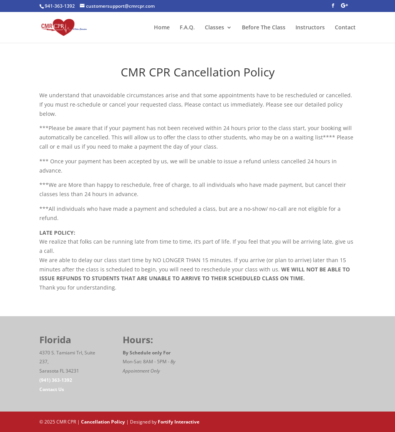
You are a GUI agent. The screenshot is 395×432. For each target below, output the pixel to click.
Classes (214, 28)
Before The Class (263, 28)
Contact (345, 28)
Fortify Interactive (178, 421)
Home (162, 28)
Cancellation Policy (103, 421)
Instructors (310, 28)
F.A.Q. (187, 28)
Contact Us (51, 389)
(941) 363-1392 (55, 380)
